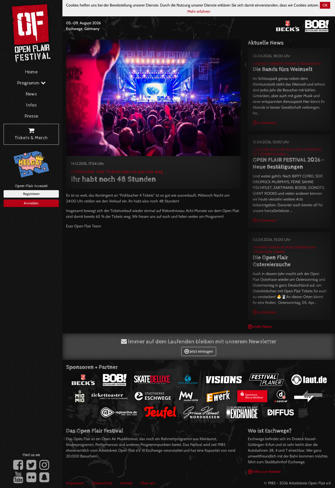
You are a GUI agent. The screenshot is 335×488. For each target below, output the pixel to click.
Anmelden (31, 203)
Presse (31, 116)
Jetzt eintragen (198, 351)
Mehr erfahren (198, 11)
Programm (31, 83)
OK (325, 5)
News (31, 94)
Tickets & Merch (31, 134)
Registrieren (31, 194)
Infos (31, 105)
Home (31, 72)
